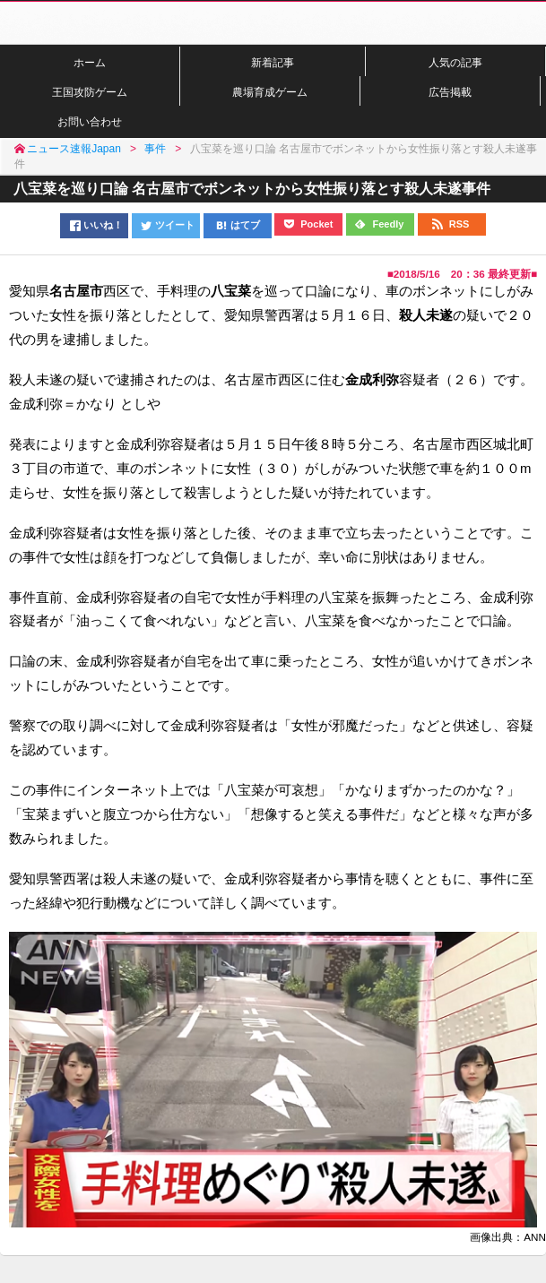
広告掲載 (450, 92)
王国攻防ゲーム (89, 92)
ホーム (90, 62)
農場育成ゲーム (270, 92)
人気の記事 (455, 62)
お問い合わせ (89, 121)
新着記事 (272, 62)
